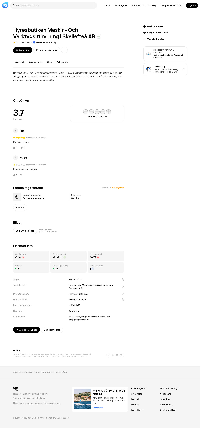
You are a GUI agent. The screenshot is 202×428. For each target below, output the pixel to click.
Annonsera (165, 393)
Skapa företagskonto (172, 5)
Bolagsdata (62, 62)
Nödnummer (166, 404)
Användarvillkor (168, 410)
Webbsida (22, 50)
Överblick (19, 62)
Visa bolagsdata (52, 329)
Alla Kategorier (121, 5)
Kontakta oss (137, 410)
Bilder (49, 62)
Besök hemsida (155, 26)
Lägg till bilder (25, 230)
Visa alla (20, 207)
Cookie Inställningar (42, 417)
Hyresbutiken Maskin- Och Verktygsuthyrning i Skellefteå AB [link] (41, 372)
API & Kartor (137, 393)
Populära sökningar (169, 388)
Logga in (192, 5)
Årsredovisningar (46, 50)
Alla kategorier (138, 388)
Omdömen (36, 62)
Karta (107, 5)
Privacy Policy (20, 417)
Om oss (135, 404)
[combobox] (55, 5)
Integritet (165, 399)
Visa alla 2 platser (156, 39)
